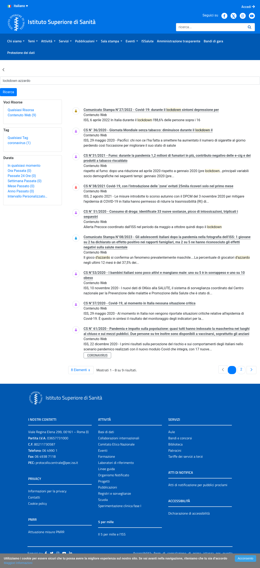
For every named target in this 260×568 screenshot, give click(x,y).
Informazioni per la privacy (47, 491)
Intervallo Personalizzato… (27, 196)
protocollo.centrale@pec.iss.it (57, 462)
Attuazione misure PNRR (46, 531)
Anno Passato (21, 191)
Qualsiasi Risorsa (21, 110)
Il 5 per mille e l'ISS (112, 534)
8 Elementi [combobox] (82, 370)
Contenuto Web (22, 115)
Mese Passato (21, 186)
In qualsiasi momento (24, 166)
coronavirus (19, 143)
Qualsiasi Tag (18, 138)
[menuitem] (16, 41)
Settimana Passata (24, 181)
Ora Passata (19, 171)
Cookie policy (37, 503)
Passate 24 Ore (22, 176)
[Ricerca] (210, 27)
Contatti (34, 497)
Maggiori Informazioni (18, 563)
